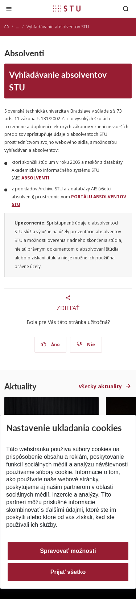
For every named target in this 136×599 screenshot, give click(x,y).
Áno (50, 344)
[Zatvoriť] (9, 8)
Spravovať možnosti (68, 551)
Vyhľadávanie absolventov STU (58, 80)
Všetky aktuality (100, 386)
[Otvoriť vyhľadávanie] (126, 8)
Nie (86, 344)
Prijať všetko (68, 572)
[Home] (6, 27)
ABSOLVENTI (35, 178)
